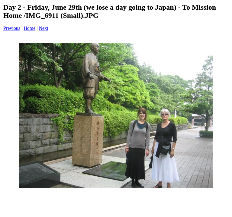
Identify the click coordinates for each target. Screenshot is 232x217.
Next (43, 28)
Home (29, 28)
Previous (11, 28)
